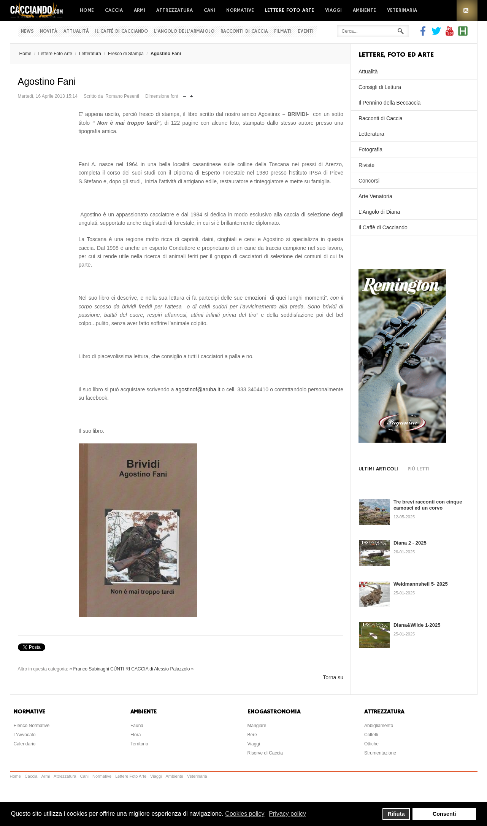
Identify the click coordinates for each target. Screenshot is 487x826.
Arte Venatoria (375, 196)
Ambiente (364, 10)
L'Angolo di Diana (379, 212)
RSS (467, 10)
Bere (252, 734)
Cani (209, 10)
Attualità (76, 31)
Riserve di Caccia (265, 753)
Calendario (25, 744)
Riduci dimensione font (184, 94)
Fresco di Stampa (126, 53)
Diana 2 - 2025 (410, 543)
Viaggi (333, 10)
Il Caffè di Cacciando (121, 31)
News (27, 31)
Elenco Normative (32, 725)
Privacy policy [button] (287, 813)
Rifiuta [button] (396, 814)
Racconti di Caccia (244, 31)
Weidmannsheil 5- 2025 (420, 584)
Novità (48, 31)
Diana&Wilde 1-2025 (416, 625)
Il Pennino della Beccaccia (389, 103)
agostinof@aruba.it (198, 389)
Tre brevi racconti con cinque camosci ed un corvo (427, 505)
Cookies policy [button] (244, 813)
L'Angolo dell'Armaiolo (184, 31)
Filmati (283, 31)
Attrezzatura (174, 10)
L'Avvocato (25, 734)
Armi (139, 10)
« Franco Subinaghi (89, 669)
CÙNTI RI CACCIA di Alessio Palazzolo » (152, 669)
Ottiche (371, 744)
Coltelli (371, 734)
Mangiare (257, 725)
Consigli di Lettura (380, 87)
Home (87, 10)
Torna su (333, 677)
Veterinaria (402, 10)
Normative (240, 10)
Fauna (136, 725)
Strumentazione (380, 753)
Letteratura (90, 53)
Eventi (306, 31)
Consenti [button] (444, 814)
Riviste (366, 165)
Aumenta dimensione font (191, 94)
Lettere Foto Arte (289, 10)
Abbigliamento (378, 725)
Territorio (139, 744)
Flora (135, 734)
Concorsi (369, 181)
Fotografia (370, 149)
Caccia (114, 10)
